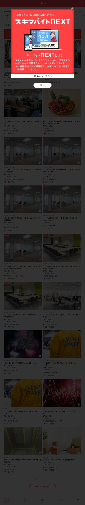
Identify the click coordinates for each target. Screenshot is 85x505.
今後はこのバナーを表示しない (43, 76)
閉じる (42, 85)
